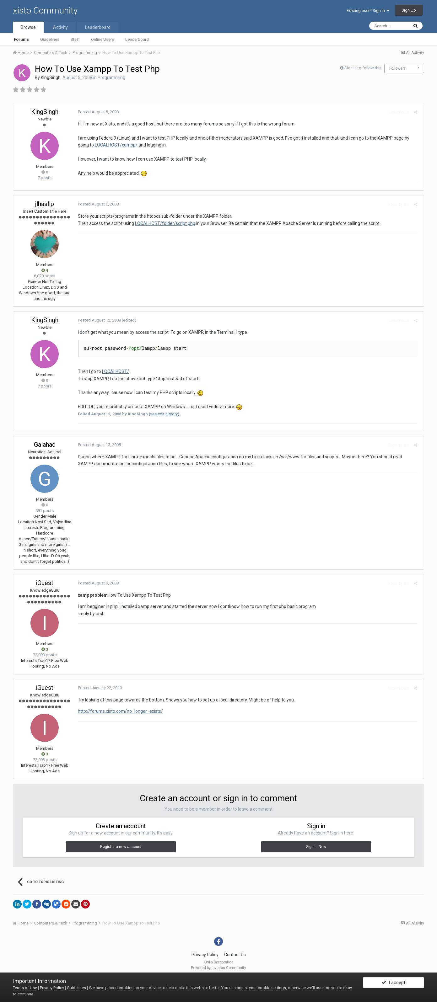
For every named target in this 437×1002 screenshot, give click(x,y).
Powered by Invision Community (218, 968)
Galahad (45, 444)
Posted (96, 111)
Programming (111, 77)
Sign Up (409, 10)
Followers (397, 68)
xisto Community (45, 10)
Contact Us (235, 954)
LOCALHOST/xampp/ (114, 144)
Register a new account (121, 847)
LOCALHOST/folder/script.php (163, 223)
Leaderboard (137, 39)
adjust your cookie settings (261, 987)
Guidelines (49, 39)
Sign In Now (316, 847)
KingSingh (51, 77)
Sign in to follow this (362, 68)
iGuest (44, 583)
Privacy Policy (205, 954)
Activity (60, 27)
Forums (21, 39)
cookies (126, 987)
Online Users (102, 39)
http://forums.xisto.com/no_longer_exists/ (118, 711)
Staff (75, 39)
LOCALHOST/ (113, 371)
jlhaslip (44, 204)
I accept (393, 984)
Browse (28, 27)
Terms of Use (25, 987)
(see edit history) (162, 414)
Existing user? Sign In (368, 10)
